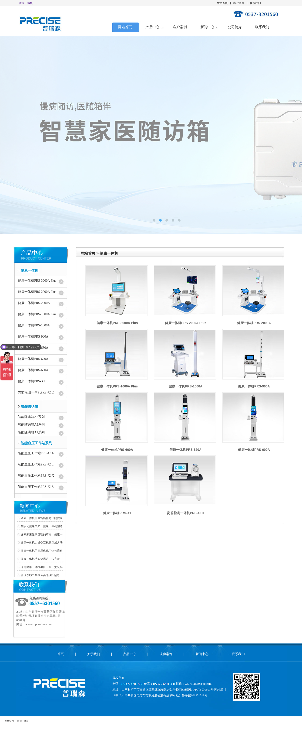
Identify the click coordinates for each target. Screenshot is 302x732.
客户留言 (238, 3)
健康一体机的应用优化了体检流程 (42, 550)
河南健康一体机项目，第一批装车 (42, 567)
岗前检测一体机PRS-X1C (36, 392)
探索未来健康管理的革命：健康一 (42, 534)
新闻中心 (207, 27)
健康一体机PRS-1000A (34, 325)
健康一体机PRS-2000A (34, 303)
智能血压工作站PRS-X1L (36, 464)
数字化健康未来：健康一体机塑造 (42, 526)
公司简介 (235, 27)
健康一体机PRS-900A (33, 336)
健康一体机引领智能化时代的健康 (42, 518)
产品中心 (152, 27)
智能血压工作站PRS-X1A (36, 453)
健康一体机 (29, 270)
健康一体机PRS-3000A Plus (37, 280)
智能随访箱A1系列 (31, 432)
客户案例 (180, 27)
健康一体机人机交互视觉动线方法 (42, 542)
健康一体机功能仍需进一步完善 (40, 559)
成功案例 (165, 654)
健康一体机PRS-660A (117, 450)
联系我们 (255, 3)
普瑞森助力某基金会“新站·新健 (40, 575)
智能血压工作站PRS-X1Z (36, 487)
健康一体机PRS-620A (33, 359)
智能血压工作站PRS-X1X (36, 475)
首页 (60, 654)
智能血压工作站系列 (36, 443)
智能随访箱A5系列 (31, 417)
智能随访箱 (29, 407)
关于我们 (93, 654)
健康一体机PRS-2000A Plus (37, 292)
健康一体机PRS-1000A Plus (37, 314)
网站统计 (220, 689)
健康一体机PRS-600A (33, 370)
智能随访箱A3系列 (31, 424)
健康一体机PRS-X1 (31, 381)
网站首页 (222, 3)
